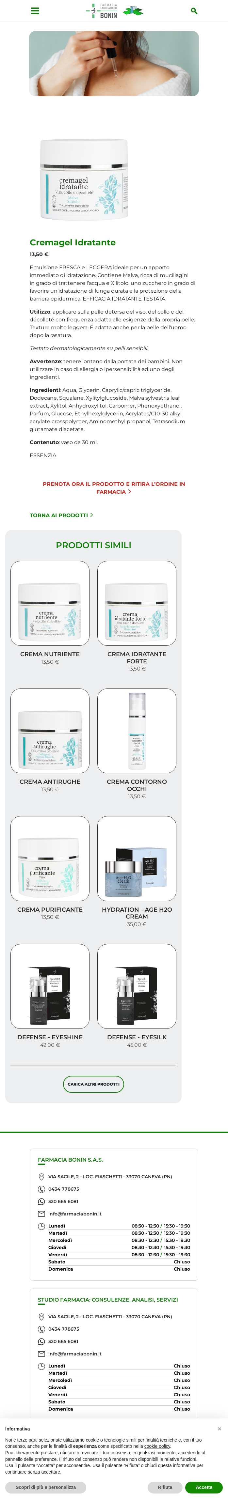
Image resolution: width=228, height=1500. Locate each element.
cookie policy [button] (157, 1446)
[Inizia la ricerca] (196, 11)
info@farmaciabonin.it (75, 1214)
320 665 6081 (63, 1201)
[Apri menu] (33, 11)
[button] (219, 1429)
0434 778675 (63, 1189)
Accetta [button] (204, 1487)
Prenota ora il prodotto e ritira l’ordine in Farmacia (114, 490)
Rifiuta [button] (165, 1487)
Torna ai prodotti (61, 518)
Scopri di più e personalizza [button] (46, 1487)
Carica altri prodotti (94, 1086)
